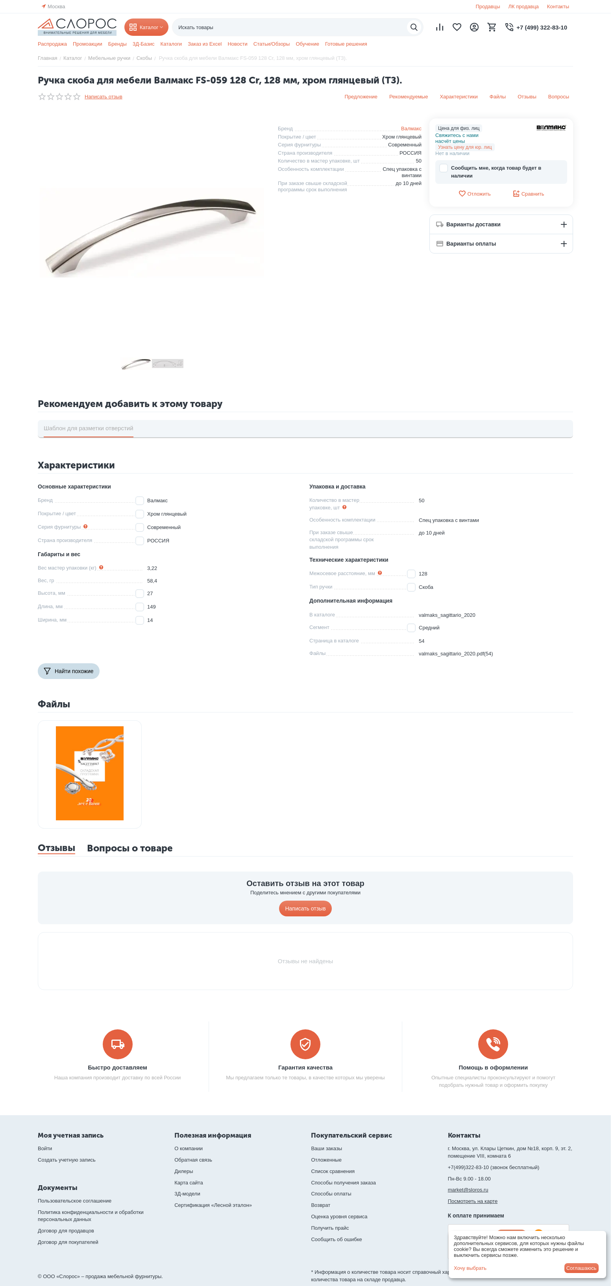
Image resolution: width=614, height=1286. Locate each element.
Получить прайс (330, 1228)
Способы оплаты (331, 1194)
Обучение (307, 44)
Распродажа (52, 44)
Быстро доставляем (117, 1067)
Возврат (320, 1205)
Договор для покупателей (68, 1242)
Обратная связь (193, 1160)
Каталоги (171, 44)
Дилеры (183, 1171)
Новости (237, 44)
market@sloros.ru (468, 1190)
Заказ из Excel (205, 44)
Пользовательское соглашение (74, 1201)
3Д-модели (187, 1194)
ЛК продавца (524, 6)
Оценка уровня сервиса (339, 1216)
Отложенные (326, 1160)
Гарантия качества (305, 1067)
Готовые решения (346, 44)
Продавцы (487, 6)
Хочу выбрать (470, 1268)
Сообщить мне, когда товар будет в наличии (490, 171)
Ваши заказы (326, 1148)
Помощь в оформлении (493, 1067)
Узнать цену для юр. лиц (465, 147)
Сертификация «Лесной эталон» (213, 1205)
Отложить (474, 194)
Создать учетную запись (67, 1160)
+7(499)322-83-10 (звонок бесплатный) (494, 1167)
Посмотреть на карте (472, 1201)
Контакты (558, 6)
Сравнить (528, 194)
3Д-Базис (144, 44)
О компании (188, 1148)
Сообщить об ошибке (336, 1239)
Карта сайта (188, 1183)
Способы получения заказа (343, 1183)
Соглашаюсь (581, 1268)
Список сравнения (333, 1171)
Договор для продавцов (66, 1231)
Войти (45, 1148)
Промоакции (87, 44)
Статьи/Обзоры (271, 44)
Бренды (117, 44)
